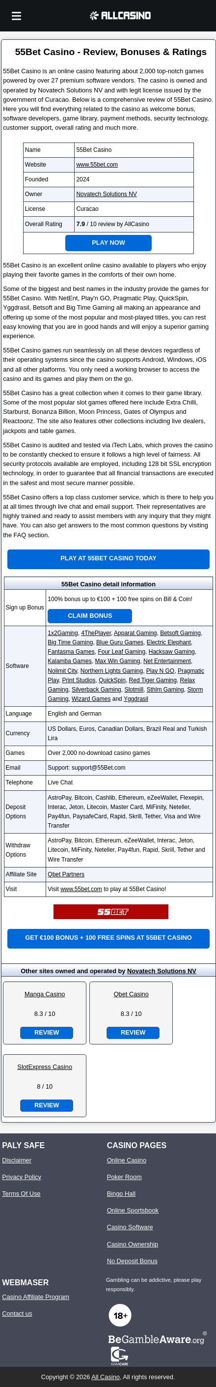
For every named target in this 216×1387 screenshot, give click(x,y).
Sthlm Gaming (165, 689)
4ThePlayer (96, 633)
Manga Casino (45, 994)
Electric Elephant (169, 642)
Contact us (17, 1313)
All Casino (105, 1377)
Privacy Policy (21, 1177)
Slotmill (133, 689)
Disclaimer (16, 1160)
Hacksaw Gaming (172, 651)
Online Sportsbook (133, 1210)
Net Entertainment (167, 661)
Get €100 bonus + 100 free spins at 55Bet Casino (108, 937)
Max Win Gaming (117, 661)
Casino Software (130, 1227)
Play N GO (160, 670)
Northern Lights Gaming (112, 670)
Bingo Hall (121, 1193)
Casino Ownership (133, 1244)
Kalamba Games (69, 661)
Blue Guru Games (119, 642)
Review (46, 1032)
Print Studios (78, 680)
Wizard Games (91, 698)
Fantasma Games (71, 651)
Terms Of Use (21, 1193)
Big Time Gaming (70, 642)
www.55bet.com (97, 164)
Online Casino (126, 1160)
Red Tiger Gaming (153, 680)
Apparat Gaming (135, 633)
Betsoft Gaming (180, 633)
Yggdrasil (136, 698)
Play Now (108, 242)
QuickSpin (112, 680)
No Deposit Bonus (132, 1261)
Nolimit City (62, 670)
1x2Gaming (63, 633)
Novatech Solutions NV (106, 194)
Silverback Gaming (96, 689)
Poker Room (124, 1177)
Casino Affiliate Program (35, 1296)
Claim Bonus (90, 615)
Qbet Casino (131, 994)
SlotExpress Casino (44, 1066)
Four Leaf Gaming (121, 651)
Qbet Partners (66, 874)
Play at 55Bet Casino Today (108, 558)
